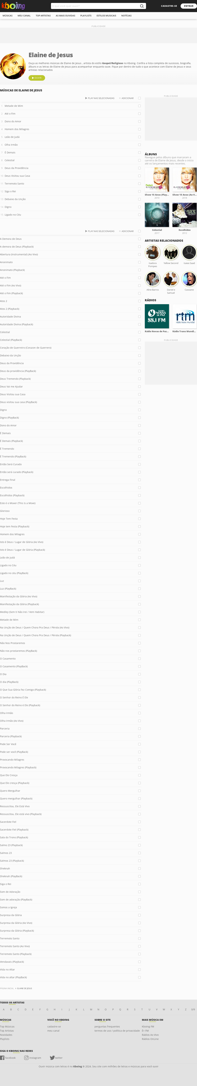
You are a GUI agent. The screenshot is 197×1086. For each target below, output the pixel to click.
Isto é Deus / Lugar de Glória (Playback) (22, 549)
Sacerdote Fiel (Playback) (14, 829)
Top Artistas (7, 1030)
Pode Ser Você (8, 744)
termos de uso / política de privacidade (117, 1030)
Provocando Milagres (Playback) (18, 767)
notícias (126, 15)
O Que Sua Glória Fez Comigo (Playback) (23, 689)
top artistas (43, 15)
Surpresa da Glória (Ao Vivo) (16, 922)
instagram (35, 1057)
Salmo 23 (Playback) (11, 845)
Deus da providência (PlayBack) (18, 371)
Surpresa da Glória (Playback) (17, 930)
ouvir (38, 77)
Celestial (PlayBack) (11, 340)
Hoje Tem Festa (9, 518)
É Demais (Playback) (11, 441)
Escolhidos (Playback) (12, 495)
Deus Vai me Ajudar (11, 386)
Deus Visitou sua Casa (17, 175)
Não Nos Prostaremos (12, 643)
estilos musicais (106, 15)
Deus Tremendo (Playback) (15, 378)
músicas (7, 15)
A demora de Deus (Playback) (17, 246)
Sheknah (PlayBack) (11, 876)
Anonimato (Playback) (12, 270)
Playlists (4, 1039)
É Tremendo (7, 448)
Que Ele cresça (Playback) (14, 783)
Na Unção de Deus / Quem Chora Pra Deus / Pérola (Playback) (35, 635)
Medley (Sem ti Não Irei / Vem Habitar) (22, 612)
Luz (2, 580)
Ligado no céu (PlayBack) (14, 573)
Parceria (5, 728)
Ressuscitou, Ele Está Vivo (15, 806)
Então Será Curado (11, 464)
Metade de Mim (14, 105)
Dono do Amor (13, 121)
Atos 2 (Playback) (9, 308)
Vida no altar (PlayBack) (13, 977)
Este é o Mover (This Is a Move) (17, 503)
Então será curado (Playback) (16, 472)
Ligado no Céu (13, 214)
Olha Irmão (11, 144)
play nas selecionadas (101, 98)
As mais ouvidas (65, 15)
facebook (10, 1057)
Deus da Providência (16, 168)
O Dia (3, 674)
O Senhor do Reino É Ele (14, 697)
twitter (59, 1057)
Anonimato (6, 262)
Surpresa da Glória (11, 915)
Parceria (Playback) (11, 736)
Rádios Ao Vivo (150, 1034)
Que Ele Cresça (8, 775)
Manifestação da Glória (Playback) (19, 604)
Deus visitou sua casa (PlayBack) (18, 402)
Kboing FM (148, 1026)
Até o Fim (10, 113)
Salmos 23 (6, 853)
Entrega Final (7, 479)
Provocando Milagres (12, 759)
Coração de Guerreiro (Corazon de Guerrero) (25, 347)
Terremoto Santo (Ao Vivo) (15, 946)
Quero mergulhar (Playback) (16, 798)
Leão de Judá (12, 137)
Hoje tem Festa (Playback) (14, 526)
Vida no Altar (7, 969)
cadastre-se (169, 5)
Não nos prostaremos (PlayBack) (18, 650)
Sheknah (5, 868)
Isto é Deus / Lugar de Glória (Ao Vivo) (21, 542)
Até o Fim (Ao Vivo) (10, 285)
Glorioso (5, 511)
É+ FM (145, 1030)
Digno (8, 206)
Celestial (10, 160)
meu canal (24, 15)
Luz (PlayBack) (8, 588)
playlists (85, 15)
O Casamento (8, 658)
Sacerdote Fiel (8, 821)
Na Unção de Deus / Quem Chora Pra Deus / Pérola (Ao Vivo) (34, 627)
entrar (189, 5)
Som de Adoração (10, 891)
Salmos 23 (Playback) (12, 860)
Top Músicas (7, 1026)
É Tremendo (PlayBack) (13, 456)
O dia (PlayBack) (9, 682)
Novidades (6, 1034)
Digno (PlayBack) (9, 417)
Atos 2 (3, 301)
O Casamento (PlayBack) (14, 666)
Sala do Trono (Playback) (14, 837)
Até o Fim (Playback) (11, 293)
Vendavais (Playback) (12, 961)
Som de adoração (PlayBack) (16, 899)
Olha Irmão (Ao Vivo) (11, 720)
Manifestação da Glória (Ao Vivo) (18, 596)
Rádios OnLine (150, 1039)
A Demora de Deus (11, 238)
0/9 (193, 1009)
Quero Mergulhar (10, 790)
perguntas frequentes (107, 1026)
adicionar (128, 98)
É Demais (10, 152)
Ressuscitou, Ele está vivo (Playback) (20, 814)
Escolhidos (6, 487)
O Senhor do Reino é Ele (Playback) (20, 705)
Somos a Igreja (8, 907)
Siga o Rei (10, 191)
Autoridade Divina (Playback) (16, 324)
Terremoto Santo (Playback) (15, 954)
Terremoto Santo (14, 183)
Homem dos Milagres (17, 129)
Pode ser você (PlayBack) (14, 751)
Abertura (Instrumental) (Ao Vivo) (19, 254)
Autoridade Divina (10, 316)
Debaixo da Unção (15, 199)
